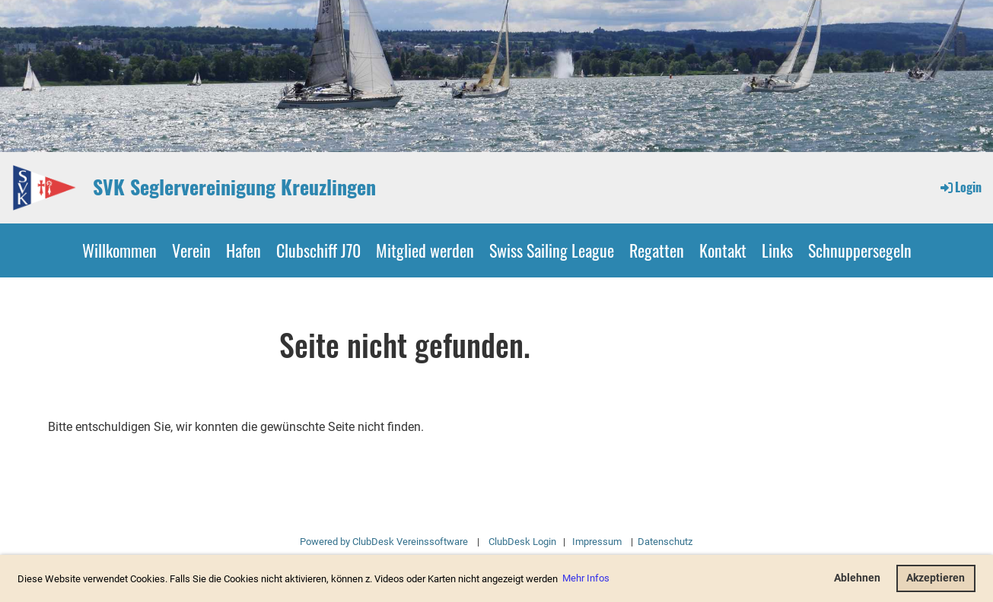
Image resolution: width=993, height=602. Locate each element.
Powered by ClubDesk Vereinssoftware (384, 541)
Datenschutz (663, 541)
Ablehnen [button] (857, 578)
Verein (191, 250)
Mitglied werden (425, 250)
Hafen (243, 250)
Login (960, 187)
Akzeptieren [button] (935, 578)
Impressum (597, 541)
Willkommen (119, 250)
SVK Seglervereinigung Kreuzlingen (234, 187)
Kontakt (722, 250)
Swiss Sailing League (551, 250)
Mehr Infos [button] (585, 578)
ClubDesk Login (522, 541)
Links (777, 250)
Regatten (656, 250)
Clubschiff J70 (318, 250)
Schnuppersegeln (860, 250)
